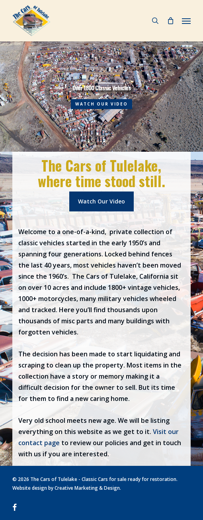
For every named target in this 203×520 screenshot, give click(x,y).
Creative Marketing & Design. (88, 488)
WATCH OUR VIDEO (101, 104)
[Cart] (170, 21)
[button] (186, 21)
